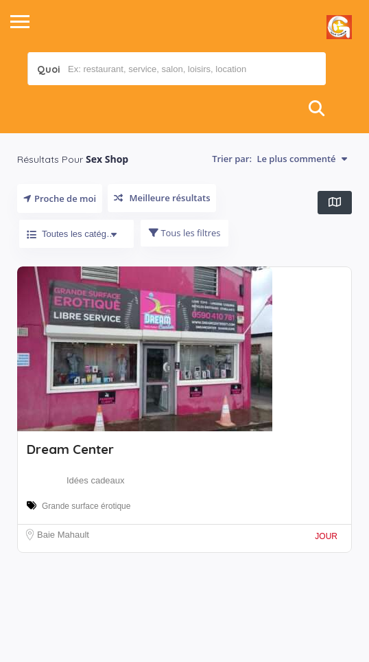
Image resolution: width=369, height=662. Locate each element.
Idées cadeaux (96, 480)
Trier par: (279, 158)
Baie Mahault (63, 534)
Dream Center (70, 449)
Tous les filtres (184, 233)
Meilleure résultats (162, 198)
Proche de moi (59, 198)
